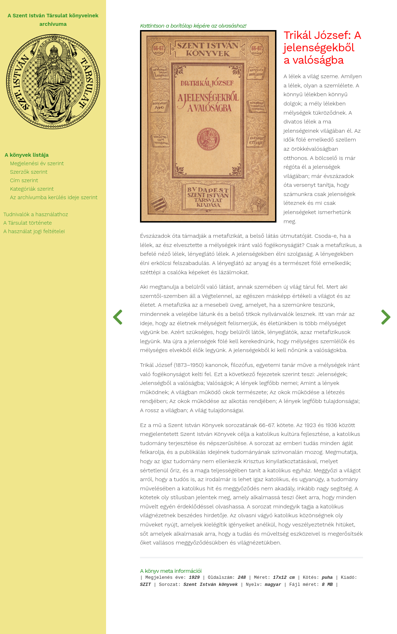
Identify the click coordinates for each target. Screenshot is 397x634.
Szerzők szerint (23, 172)
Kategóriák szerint (27, 189)
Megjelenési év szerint (32, 163)
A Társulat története (26, 223)
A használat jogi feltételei (32, 231)
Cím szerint (19, 180)
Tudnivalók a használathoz (34, 214)
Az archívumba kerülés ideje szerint (49, 197)
